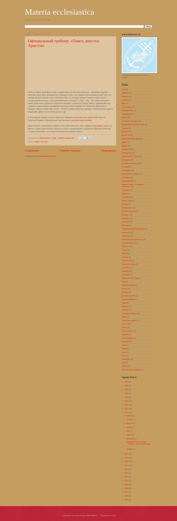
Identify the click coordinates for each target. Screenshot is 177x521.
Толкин (124, 327)
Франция (125, 341)
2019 (126, 409)
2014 (126, 465)
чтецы (124, 352)
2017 (126, 454)
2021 (126, 401)
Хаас (124, 345)
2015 (126, 461)
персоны (125, 246)
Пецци (124, 250)
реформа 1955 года (130, 278)
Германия (126, 132)
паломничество (128, 243)
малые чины (127, 201)
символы (125, 310)
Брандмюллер (127, 110)
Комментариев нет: (66, 138)
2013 (126, 469)
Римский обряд (128, 285)
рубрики (125, 292)
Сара (124, 303)
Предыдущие (108, 150)
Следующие (32, 150)
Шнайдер (125, 359)
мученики (125, 222)
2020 (126, 405)
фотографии (127, 338)
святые (124, 306)
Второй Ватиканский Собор (133, 125)
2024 (126, 390)
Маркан (125, 204)
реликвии (125, 271)
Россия (124, 289)
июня (129, 427)
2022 (126, 397)
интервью (126, 160)
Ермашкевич (127, 153)
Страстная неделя (129, 320)
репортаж (126, 275)
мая (128, 431)
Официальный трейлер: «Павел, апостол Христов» (138, 443)
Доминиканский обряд (131, 139)
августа (130, 423)
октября (130, 419)
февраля (130, 439)
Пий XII (125, 253)
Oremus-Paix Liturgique (131, 370)
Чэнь (124, 356)
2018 (126, 412)
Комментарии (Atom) (47, 156)
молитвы (125, 215)
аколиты (125, 93)
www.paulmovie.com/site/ (81, 120)
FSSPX (124, 366)
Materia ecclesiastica (59, 11)
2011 (126, 477)
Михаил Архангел (129, 211)
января (130, 449)
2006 (126, 496)
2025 (126, 386)
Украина (125, 334)
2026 (126, 382)
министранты (127, 208)
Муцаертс (126, 218)
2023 (126, 393)
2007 (126, 492)
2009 (126, 484)
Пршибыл (126, 268)
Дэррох (125, 146)
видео (37, 142)
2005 (126, 500)
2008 (126, 488)
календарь (126, 170)
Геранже (125, 128)
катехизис (126, 177)
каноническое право (130, 174)
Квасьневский (127, 181)
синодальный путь (129, 313)
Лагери (124, 194)
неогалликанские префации (133, 229)
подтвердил (98, 126)
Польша (125, 257)
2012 (126, 473)
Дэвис (124, 142)
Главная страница (69, 150)
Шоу (123, 363)
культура (44, 142)
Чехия (124, 349)
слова (124, 317)
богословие (126, 107)
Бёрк (124, 103)
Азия (124, 89)
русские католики (129, 296)
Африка (125, 100)
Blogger (113, 515)
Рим (123, 282)
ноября (130, 416)
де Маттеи (126, 135)
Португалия (126, 260)
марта (129, 435)
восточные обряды (129, 121)
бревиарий (126, 114)
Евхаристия (126, 149)
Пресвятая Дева (128, 264)
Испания (125, 167)
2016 (126, 458)
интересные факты (129, 163)
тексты (124, 324)
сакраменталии (128, 299)
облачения (126, 232)
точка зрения (127, 331)
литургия (125, 197)
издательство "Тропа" (130, 156)
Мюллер (125, 225)
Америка (125, 96)
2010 (126, 481)
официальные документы (132, 239)
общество (126, 236)
